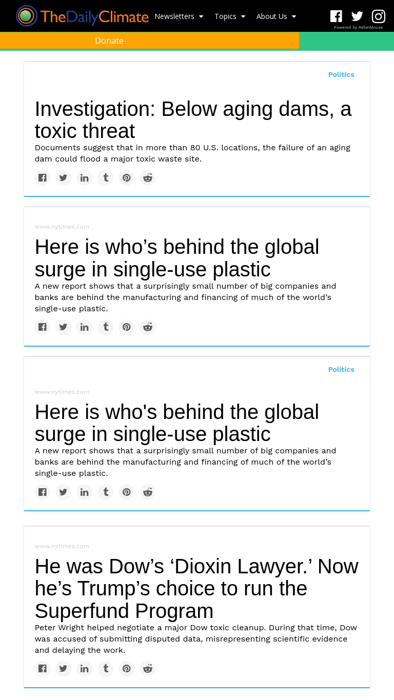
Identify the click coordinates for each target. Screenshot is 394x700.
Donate (109, 40)
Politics (341, 369)
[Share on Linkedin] (84, 178)
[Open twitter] (357, 16)
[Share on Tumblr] (105, 178)
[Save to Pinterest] (126, 178)
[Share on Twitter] (63, 178)
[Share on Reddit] (147, 178)
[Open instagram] (378, 16)
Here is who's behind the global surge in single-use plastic (176, 423)
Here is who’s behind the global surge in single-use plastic (176, 257)
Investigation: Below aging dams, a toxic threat (192, 119)
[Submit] (380, 65)
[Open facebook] (336, 16)
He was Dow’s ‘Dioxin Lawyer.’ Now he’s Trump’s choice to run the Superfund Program (196, 588)
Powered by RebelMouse (358, 27)
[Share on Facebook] (42, 178)
